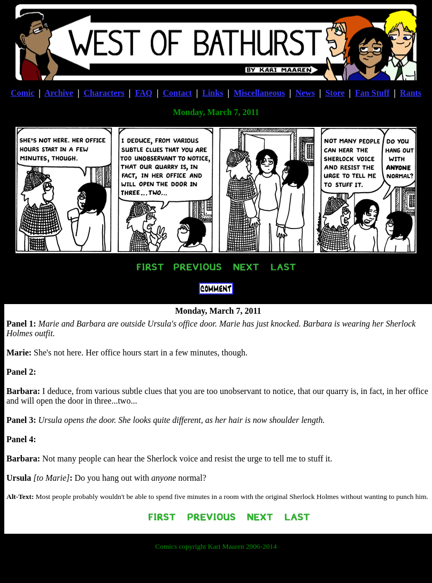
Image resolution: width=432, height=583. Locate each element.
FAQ (143, 92)
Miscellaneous (259, 92)
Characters (103, 92)
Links (212, 92)
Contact (177, 92)
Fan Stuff (372, 92)
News (304, 92)
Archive (58, 92)
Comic (22, 92)
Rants (410, 92)
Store (334, 92)
